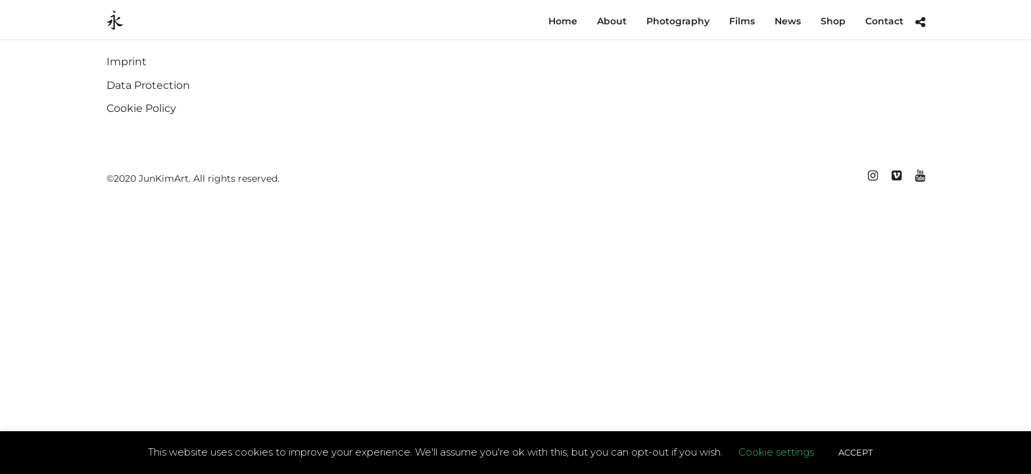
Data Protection (148, 86)
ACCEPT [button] (855, 452)
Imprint (127, 62)
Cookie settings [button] (776, 452)
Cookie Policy (141, 109)
